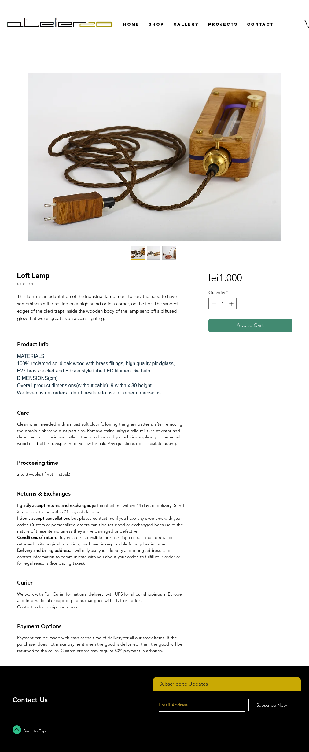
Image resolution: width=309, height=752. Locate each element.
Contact (25, 700)
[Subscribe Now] (271, 705)
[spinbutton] (222, 303)
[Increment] (232, 303)
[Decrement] (213, 303)
